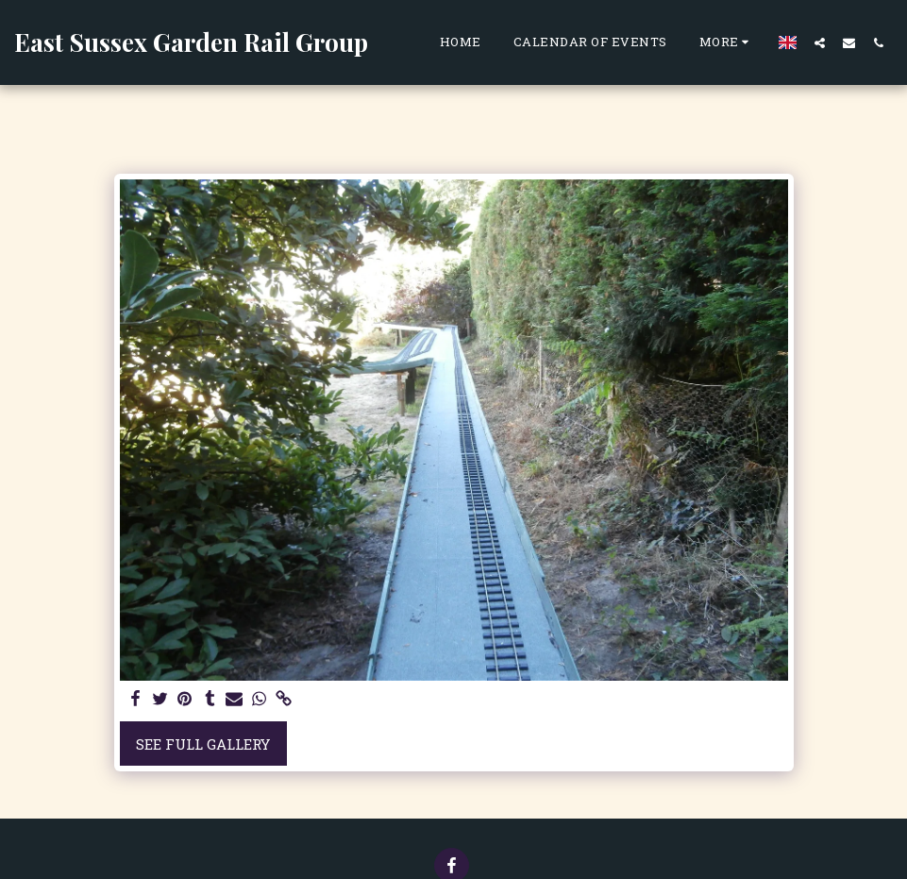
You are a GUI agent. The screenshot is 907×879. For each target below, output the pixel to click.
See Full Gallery (203, 744)
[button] (819, 42)
